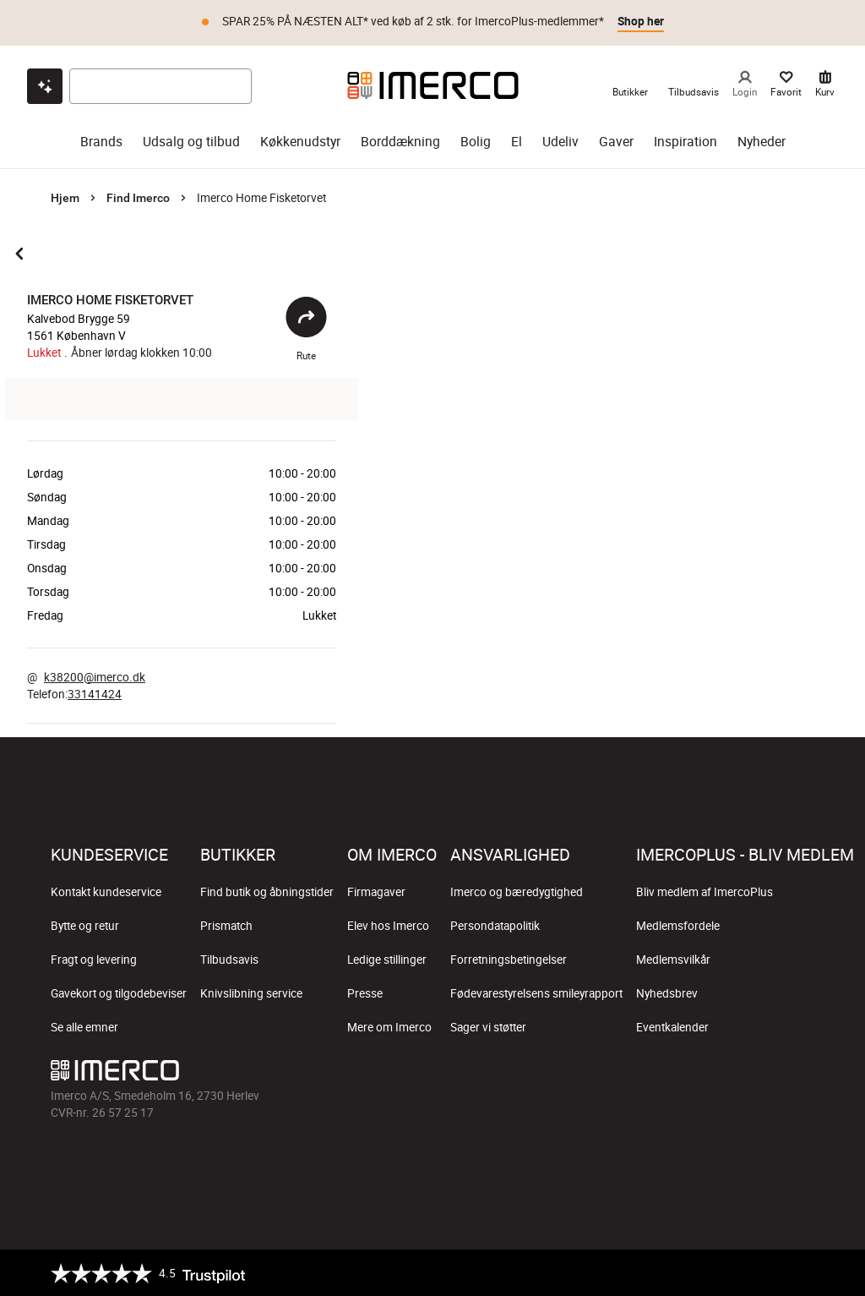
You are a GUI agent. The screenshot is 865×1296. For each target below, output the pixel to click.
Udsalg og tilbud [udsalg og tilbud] (191, 141)
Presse (365, 992)
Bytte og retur (85, 924)
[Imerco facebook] (638, 1073)
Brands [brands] (101, 141)
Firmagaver (376, 891)
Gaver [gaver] (616, 141)
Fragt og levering (94, 958)
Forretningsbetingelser (508, 958)
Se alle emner (84, 1026)
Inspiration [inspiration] (685, 141)
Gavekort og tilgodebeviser (119, 992)
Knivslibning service (251, 992)
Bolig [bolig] (475, 141)
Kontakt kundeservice (106, 891)
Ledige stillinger (387, 958)
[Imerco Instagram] (679, 1073)
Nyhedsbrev (667, 992)
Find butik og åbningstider (267, 891)
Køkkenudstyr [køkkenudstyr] (300, 141)
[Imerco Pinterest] (760, 1073)
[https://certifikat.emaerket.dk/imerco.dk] (799, 1272)
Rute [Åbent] (306, 329)
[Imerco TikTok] (719, 1073)
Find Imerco (138, 197)
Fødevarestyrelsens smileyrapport (536, 992)
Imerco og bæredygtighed (516, 891)
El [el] (516, 141)
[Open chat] (45, 85)
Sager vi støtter (488, 1026)
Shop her (640, 21)
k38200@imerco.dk (94, 676)
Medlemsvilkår (673, 958)
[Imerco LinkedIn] (800, 1073)
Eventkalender (672, 1026)
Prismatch (226, 924)
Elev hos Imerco (388, 924)
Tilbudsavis (229, 958)
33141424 (95, 693)
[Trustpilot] (148, 1272)
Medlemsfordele (678, 924)
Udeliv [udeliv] (560, 141)
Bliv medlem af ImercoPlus (704, 891)
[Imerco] (433, 84)
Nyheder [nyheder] (761, 141)
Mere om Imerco (389, 1026)
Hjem (65, 197)
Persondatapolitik (495, 924)
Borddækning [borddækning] (400, 141)
